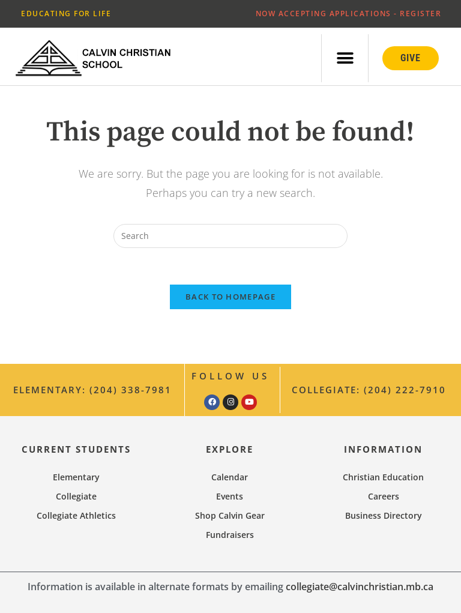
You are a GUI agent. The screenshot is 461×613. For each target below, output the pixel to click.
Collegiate (76, 496)
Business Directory (383, 515)
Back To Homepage (230, 296)
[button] (344, 57)
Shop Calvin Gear (230, 515)
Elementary (76, 477)
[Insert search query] (230, 236)
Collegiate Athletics (76, 515)
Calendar (229, 477)
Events (229, 496)
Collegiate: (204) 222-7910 (369, 390)
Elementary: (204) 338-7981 (92, 390)
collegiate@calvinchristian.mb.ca (359, 586)
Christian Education (383, 477)
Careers (383, 496)
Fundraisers (230, 534)
